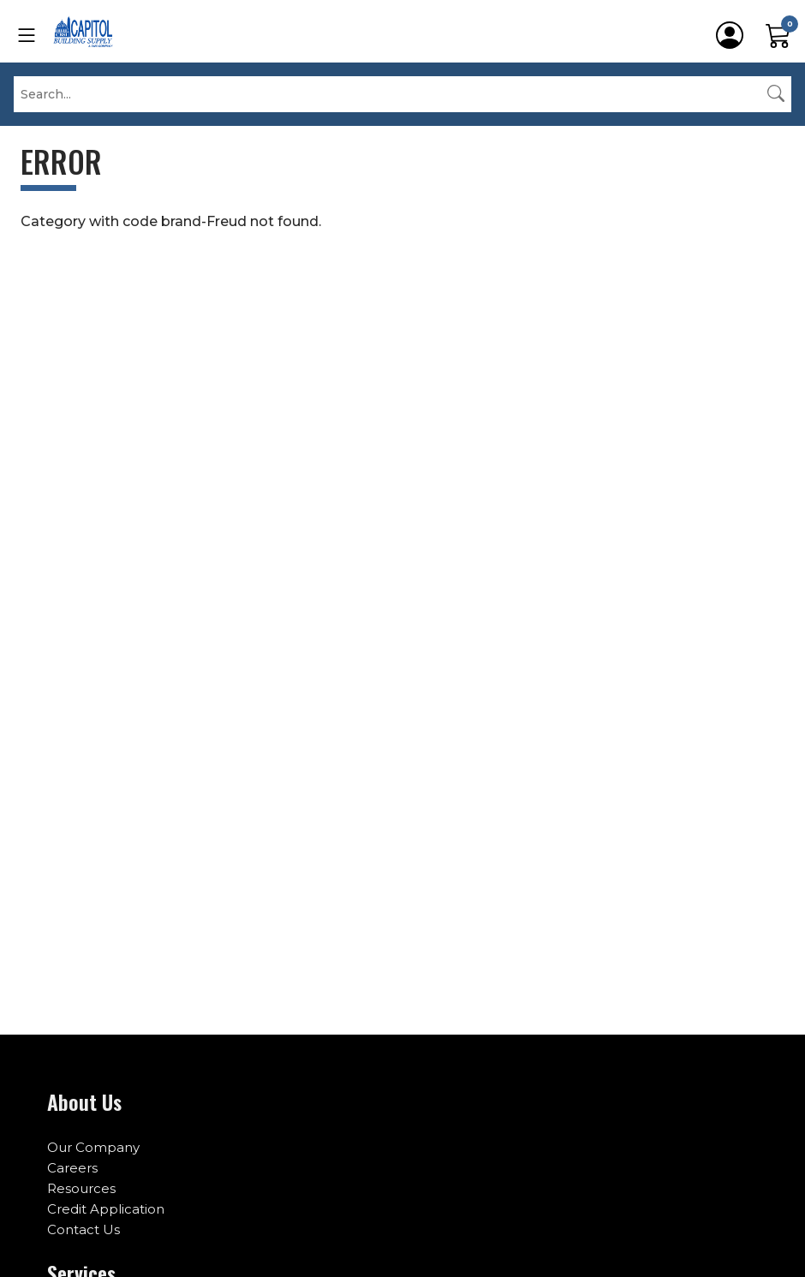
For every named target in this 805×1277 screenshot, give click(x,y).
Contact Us (83, 1229)
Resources (81, 1188)
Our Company (93, 1147)
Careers (72, 1168)
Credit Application (105, 1209)
